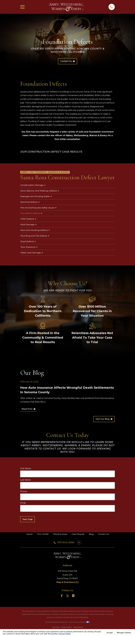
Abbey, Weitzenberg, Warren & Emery (86, 135)
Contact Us (67, 61)
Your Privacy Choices (79, 622)
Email (23, 503)
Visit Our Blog (104, 419)
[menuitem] (67, 185)
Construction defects (30, 92)
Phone (23, 491)
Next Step (27, 519)
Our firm (26, 132)
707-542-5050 (65, 542)
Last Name (25, 480)
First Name (25, 468)
